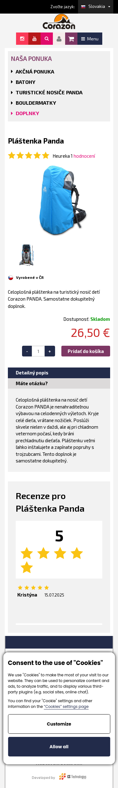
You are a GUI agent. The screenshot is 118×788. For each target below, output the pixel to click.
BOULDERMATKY (36, 103)
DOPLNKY (27, 113)
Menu (89, 38)
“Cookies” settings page (66, 706)
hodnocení (84, 156)
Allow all (58, 747)
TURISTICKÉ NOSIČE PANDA (49, 92)
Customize (59, 724)
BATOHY (25, 82)
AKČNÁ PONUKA (35, 71)
